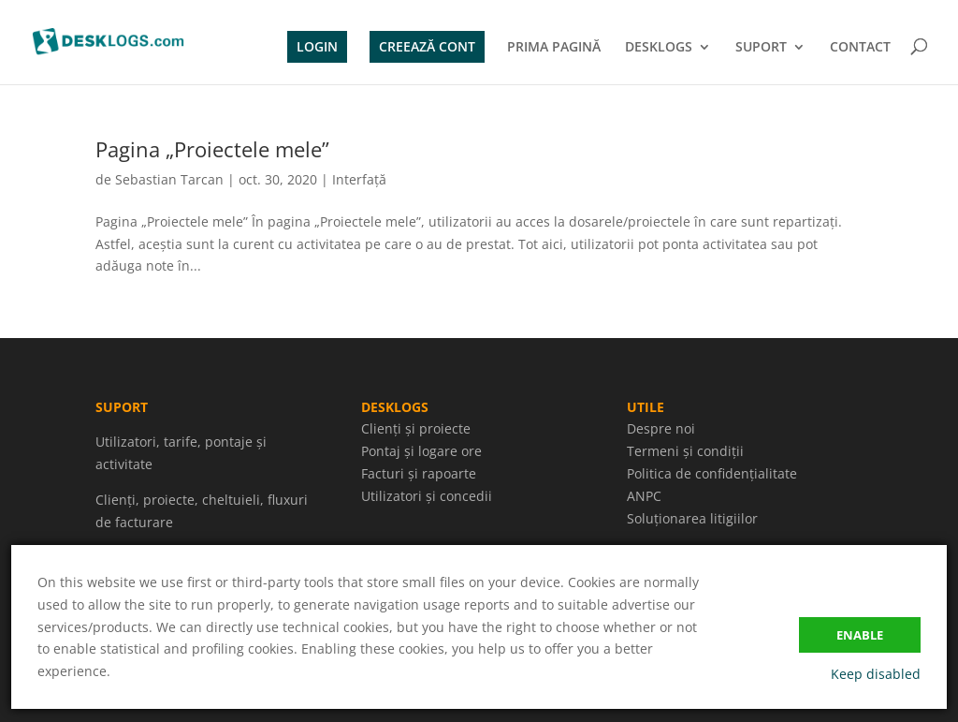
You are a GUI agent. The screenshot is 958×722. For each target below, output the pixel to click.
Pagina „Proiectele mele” (212, 149)
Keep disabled (876, 674)
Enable (859, 634)
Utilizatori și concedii (426, 496)
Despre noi (661, 428)
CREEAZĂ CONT (427, 46)
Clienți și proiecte (416, 428)
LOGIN (317, 46)
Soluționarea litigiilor (692, 518)
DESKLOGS (658, 47)
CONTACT (860, 47)
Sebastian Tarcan (169, 179)
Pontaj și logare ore (421, 451)
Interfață (359, 179)
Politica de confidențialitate (712, 473)
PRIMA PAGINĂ (554, 47)
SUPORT (761, 47)
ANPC (644, 496)
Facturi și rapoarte (418, 473)
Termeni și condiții (685, 451)
